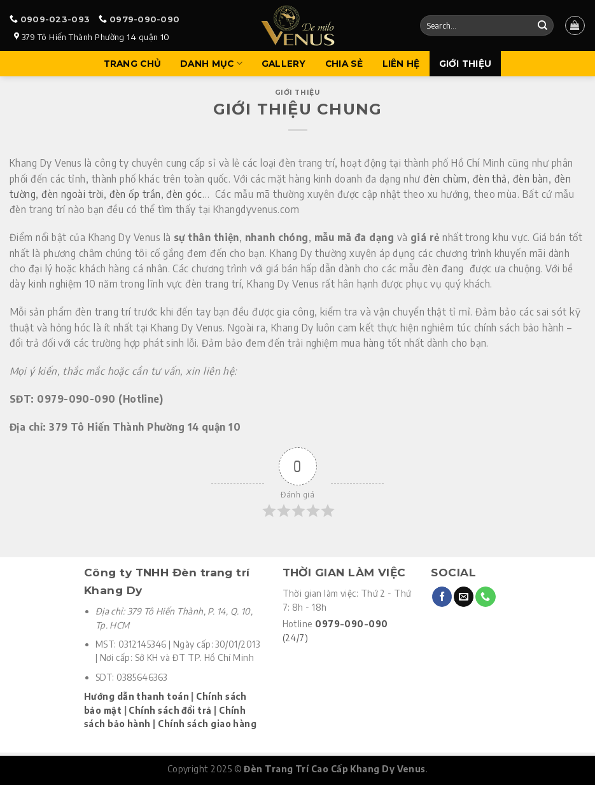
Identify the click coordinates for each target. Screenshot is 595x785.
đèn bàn (531, 178)
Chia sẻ (344, 64)
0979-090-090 (144, 19)
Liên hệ (401, 64)
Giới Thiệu (465, 64)
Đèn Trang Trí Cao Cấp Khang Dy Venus (334, 768)
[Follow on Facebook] (442, 597)
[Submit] (542, 25)
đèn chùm (445, 178)
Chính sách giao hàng (207, 723)
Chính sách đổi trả (170, 710)
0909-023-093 (55, 19)
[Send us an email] (463, 597)
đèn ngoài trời (72, 194)
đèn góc (184, 194)
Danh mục (211, 63)
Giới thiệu (297, 92)
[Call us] (485, 597)
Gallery (284, 64)
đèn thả (490, 178)
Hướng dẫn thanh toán (136, 696)
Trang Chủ (132, 64)
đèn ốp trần (135, 194)
